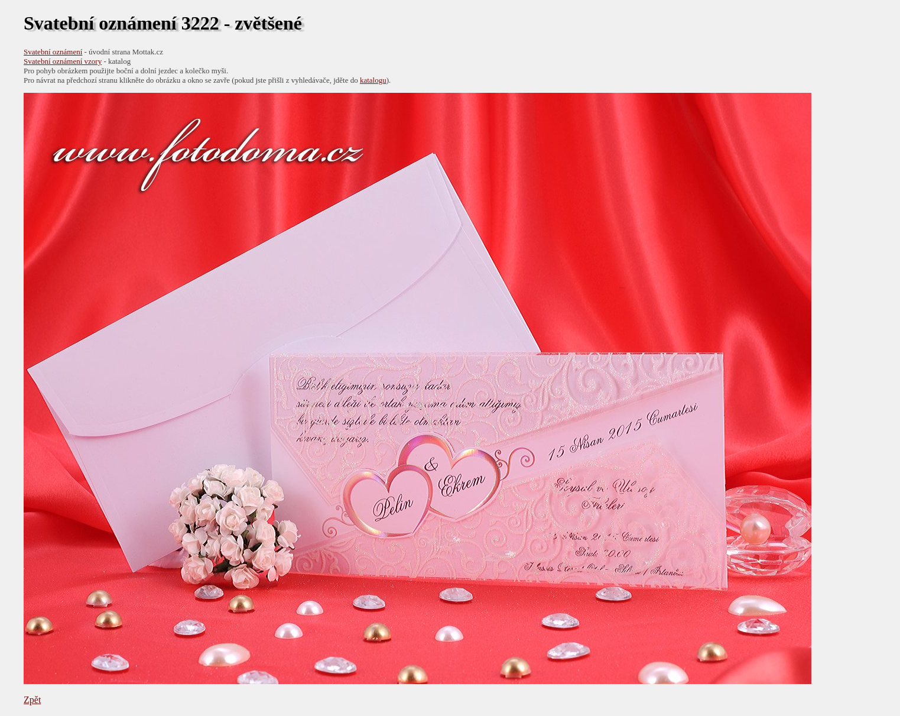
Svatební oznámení (53, 51)
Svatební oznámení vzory (63, 61)
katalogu (373, 80)
